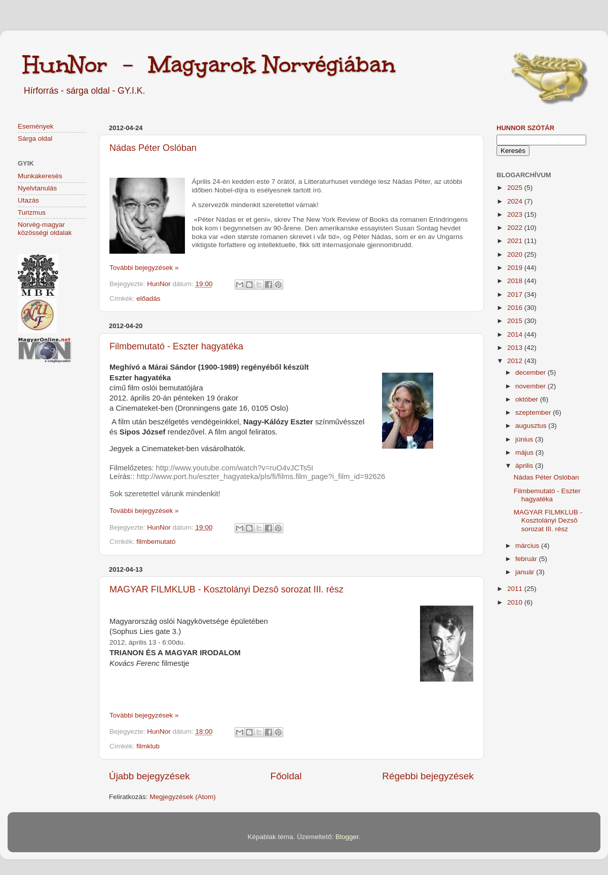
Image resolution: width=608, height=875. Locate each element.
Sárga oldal (35, 138)
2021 (515, 241)
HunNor (159, 284)
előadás (148, 298)
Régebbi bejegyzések (428, 776)
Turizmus (32, 212)
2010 (515, 602)
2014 (515, 334)
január (525, 572)
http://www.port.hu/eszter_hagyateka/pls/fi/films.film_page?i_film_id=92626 (261, 476)
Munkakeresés (40, 176)
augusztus (531, 425)
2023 (515, 214)
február (527, 559)
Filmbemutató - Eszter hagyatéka (176, 346)
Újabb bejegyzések (149, 776)
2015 (515, 321)
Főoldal (286, 776)
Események (36, 126)
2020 (515, 254)
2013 (515, 347)
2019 (515, 267)
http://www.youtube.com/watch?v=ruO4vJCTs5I (235, 468)
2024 (515, 201)
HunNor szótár (525, 128)
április (525, 465)
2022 (515, 227)
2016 (515, 307)
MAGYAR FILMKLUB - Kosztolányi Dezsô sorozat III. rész (226, 589)
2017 (515, 294)
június (525, 439)
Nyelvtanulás (37, 188)
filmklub (148, 746)
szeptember (534, 412)
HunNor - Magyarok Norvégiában (209, 64)
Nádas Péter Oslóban (153, 148)
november (531, 386)
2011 (515, 588)
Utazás (28, 200)
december (531, 372)
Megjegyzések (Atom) (182, 797)
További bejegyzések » (144, 267)
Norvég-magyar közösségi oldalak (45, 228)
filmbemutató (155, 541)
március (528, 545)
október (527, 399)
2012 (515, 361)
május (525, 452)
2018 (515, 281)
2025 (515, 187)
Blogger (347, 837)
